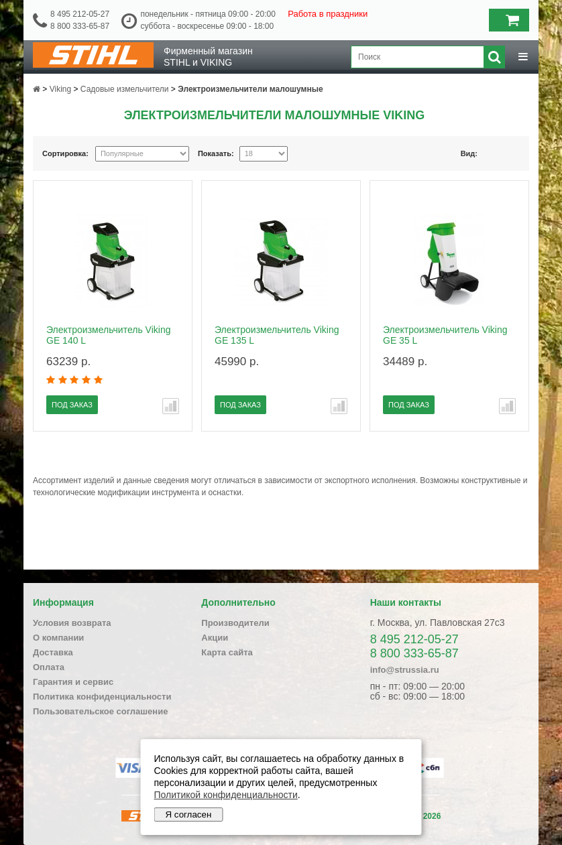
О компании (58, 638)
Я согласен (189, 814)
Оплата (48, 667)
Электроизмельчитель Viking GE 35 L (445, 335)
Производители (235, 623)
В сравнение (170, 406)
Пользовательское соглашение (100, 711)
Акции (214, 638)
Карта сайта (227, 652)
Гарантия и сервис (73, 682)
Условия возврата (72, 623)
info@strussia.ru (404, 670)
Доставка (53, 652)
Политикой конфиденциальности (226, 794)
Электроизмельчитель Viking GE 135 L (277, 335)
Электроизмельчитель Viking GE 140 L (108, 335)
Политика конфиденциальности (102, 697)
